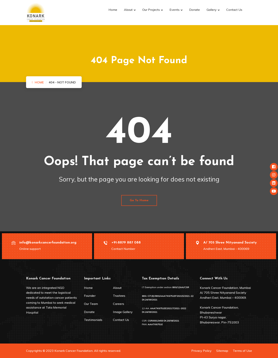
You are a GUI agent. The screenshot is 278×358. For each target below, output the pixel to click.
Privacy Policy (201, 351)
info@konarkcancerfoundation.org (47, 242)
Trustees (119, 296)
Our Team (91, 304)
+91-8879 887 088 (126, 242)
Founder (90, 296)
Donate (194, 10)
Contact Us (234, 10)
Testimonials (93, 320)
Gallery (212, 10)
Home (112, 10)
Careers (118, 304)
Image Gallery (123, 312)
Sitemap (222, 351)
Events (175, 10)
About (128, 10)
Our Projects (151, 10)
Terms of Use (242, 351)
